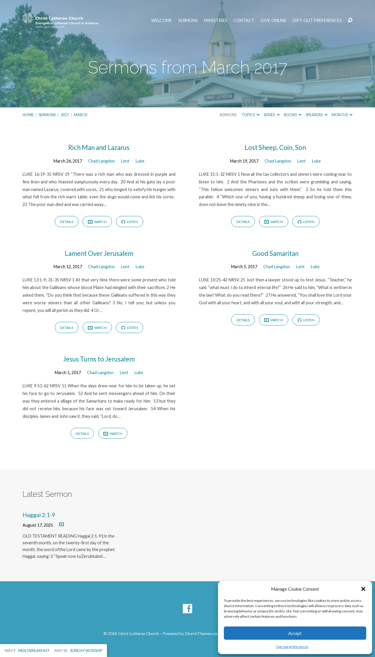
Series (271, 114)
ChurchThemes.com (202, 633)
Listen (129, 221)
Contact (243, 20)
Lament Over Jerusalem (99, 253)
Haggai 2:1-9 (39, 514)
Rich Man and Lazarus (98, 147)
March (80, 114)
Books (292, 114)
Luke (140, 160)
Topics (251, 114)
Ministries (215, 20)
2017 (65, 114)
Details (66, 221)
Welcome (161, 20)
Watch (97, 221)
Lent (125, 160)
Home (28, 114)
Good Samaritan (275, 253)
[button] (363, 589)
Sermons (188, 20)
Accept (295, 633)
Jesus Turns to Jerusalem (99, 359)
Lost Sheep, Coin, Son (275, 147)
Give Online (273, 20)
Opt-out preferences (292, 646)
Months (342, 114)
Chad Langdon (101, 160)
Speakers (316, 114)
